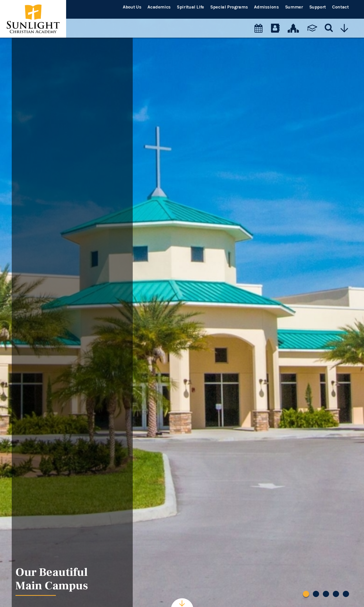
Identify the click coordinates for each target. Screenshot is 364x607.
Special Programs (229, 7)
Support (317, 7)
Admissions (266, 7)
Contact (340, 7)
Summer (294, 7)
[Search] (329, 23)
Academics (159, 7)
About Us (132, 7)
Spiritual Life (190, 7)
